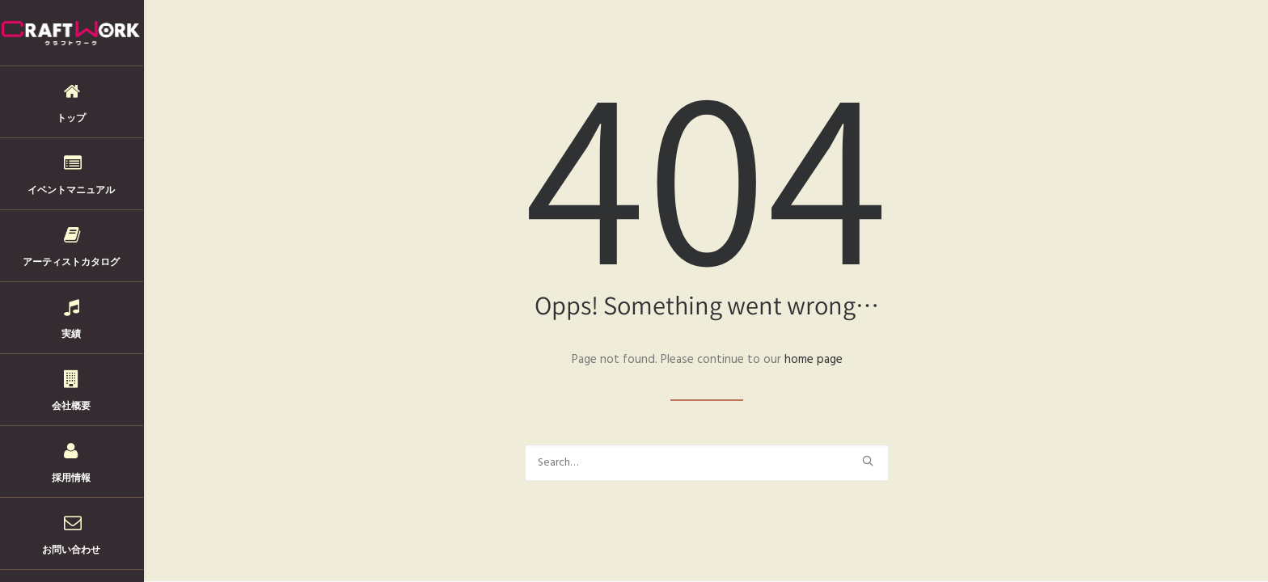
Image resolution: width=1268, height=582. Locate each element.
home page (813, 359)
